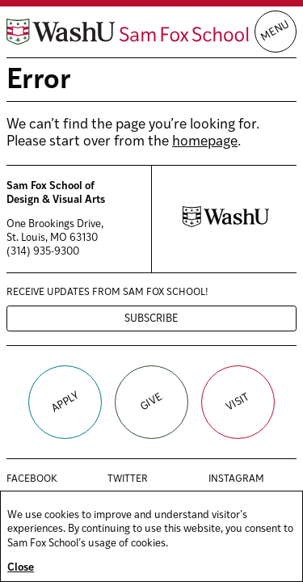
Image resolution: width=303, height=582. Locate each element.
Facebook (48, 479)
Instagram (252, 479)
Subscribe (151, 319)
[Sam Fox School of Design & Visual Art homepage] (127, 32)
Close (20, 568)
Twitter (144, 479)
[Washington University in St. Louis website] (226, 224)
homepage (205, 142)
